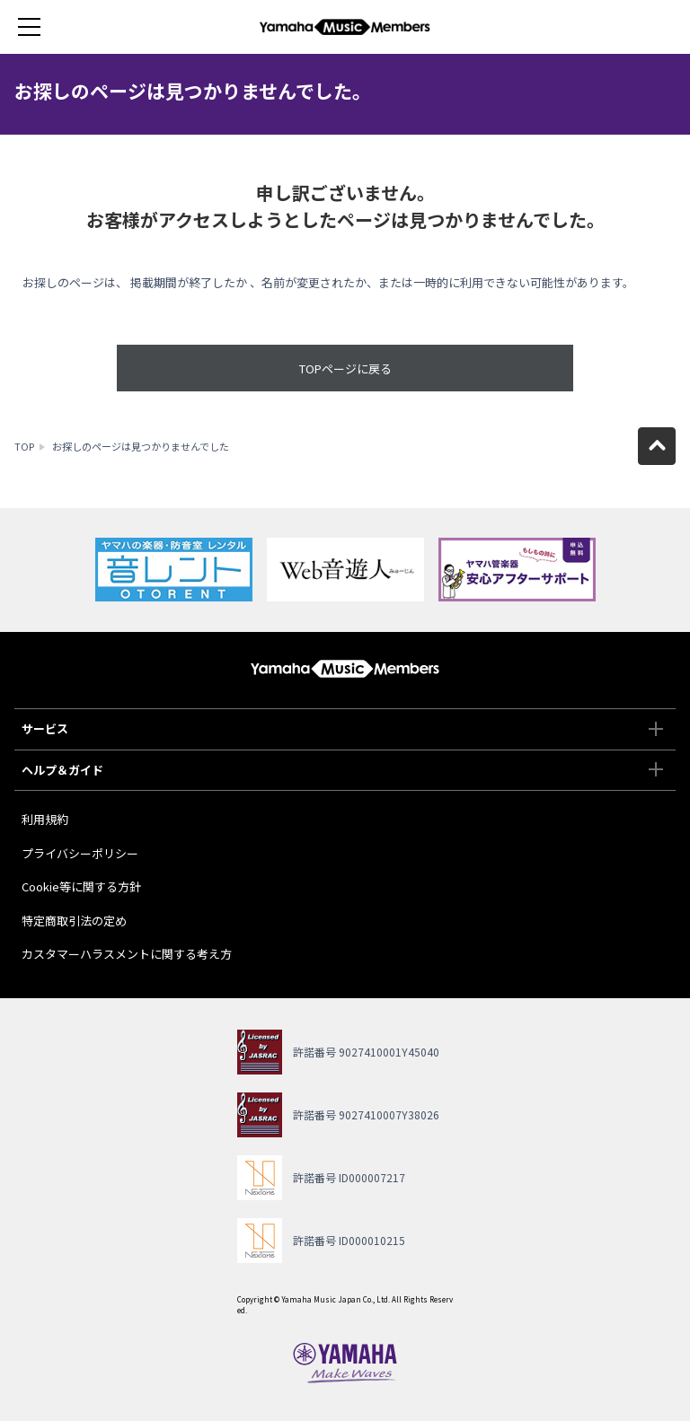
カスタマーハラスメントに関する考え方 (127, 953)
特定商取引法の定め (74, 920)
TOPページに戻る (345, 368)
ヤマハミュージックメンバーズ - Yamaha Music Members (345, 27)
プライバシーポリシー (80, 853)
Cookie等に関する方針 (81, 886)
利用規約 (45, 819)
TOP (24, 446)
